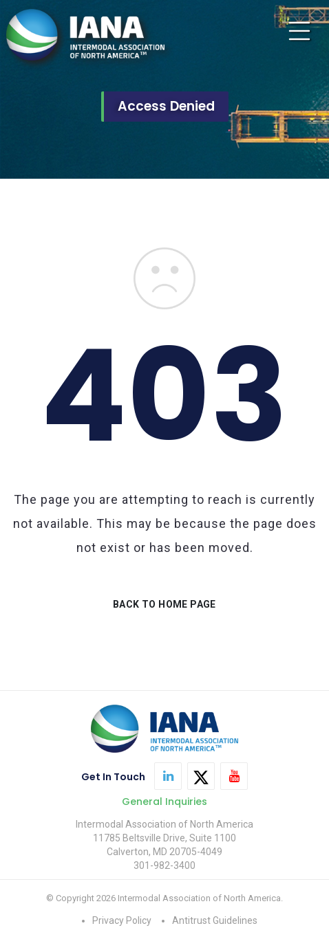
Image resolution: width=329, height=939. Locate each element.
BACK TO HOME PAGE (164, 604)
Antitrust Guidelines (214, 920)
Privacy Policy (121, 920)
